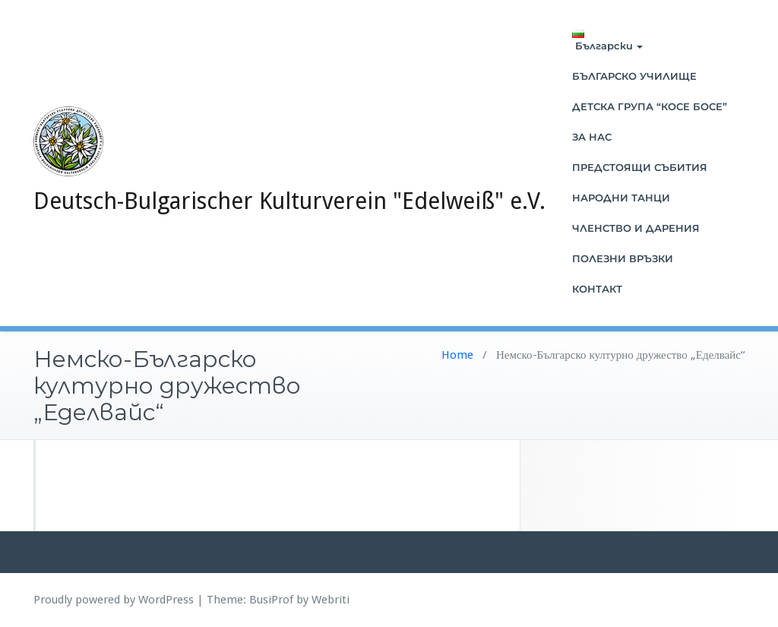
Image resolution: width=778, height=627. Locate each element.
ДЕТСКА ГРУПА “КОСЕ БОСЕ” (649, 106)
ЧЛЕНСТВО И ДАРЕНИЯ (636, 228)
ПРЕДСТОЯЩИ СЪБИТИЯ (639, 167)
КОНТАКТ (597, 289)
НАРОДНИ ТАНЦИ (621, 198)
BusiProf (271, 599)
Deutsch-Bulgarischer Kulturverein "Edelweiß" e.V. (289, 201)
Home (457, 355)
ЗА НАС (592, 137)
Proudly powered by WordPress (113, 599)
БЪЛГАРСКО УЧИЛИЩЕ (634, 76)
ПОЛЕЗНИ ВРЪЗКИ (622, 258)
